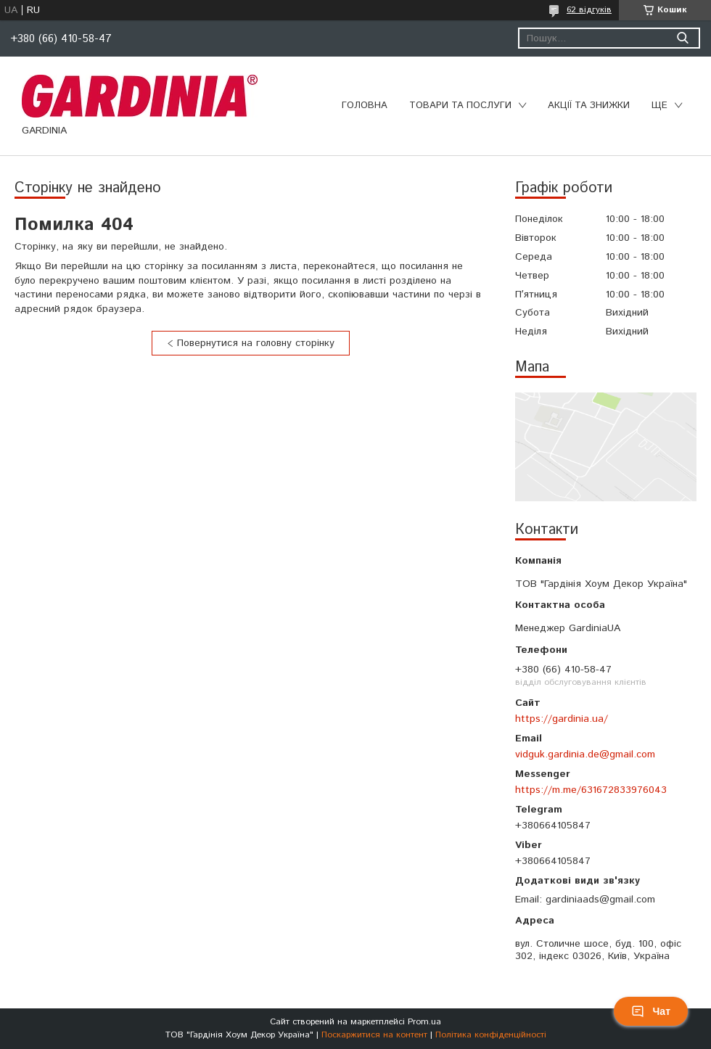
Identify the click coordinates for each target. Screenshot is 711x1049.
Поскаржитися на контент (374, 1035)
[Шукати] (682, 38)
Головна (364, 105)
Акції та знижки (589, 105)
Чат (650, 1011)
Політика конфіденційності (490, 1035)
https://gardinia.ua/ (561, 719)
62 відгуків (589, 10)
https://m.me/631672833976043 (591, 790)
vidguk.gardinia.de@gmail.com (585, 754)
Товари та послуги (460, 105)
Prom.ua (424, 1022)
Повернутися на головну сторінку (255, 343)
